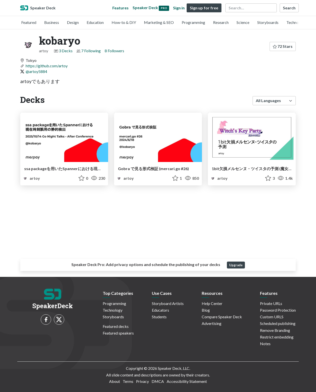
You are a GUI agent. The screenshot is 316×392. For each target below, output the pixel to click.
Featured (28, 22)
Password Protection (278, 310)
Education (95, 22)
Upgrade (236, 265)
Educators (160, 310)
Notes (265, 343)
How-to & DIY (124, 22)
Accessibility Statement (187, 381)
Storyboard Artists (168, 303)
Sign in (179, 7)
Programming (193, 22)
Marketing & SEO (159, 22)
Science (243, 22)
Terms (128, 381)
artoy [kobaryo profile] (31, 178)
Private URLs (271, 303)
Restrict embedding (277, 337)
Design (73, 22)
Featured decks (116, 326)
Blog (206, 310)
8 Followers (114, 50)
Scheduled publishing (278, 323)
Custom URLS (271, 316)
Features (120, 7)
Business (51, 22)
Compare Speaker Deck (222, 316)
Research (221, 22)
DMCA (158, 381)
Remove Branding (275, 330)
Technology (296, 22)
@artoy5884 (36, 71)
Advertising (211, 323)
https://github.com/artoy (47, 65)
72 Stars (283, 46)
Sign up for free (204, 7)
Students (159, 316)
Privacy (142, 381)
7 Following (91, 50)
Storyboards (267, 22)
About (114, 381)
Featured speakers (118, 333)
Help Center (212, 303)
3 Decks (66, 50)
